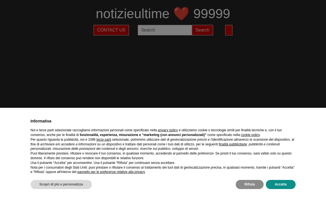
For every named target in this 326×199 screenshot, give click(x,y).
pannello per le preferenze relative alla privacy (111, 172)
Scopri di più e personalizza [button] (61, 184)
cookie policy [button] (250, 135)
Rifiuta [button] (250, 184)
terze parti (103, 140)
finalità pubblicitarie (233, 144)
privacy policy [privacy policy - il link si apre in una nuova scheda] (168, 130)
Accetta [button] (281, 184)
